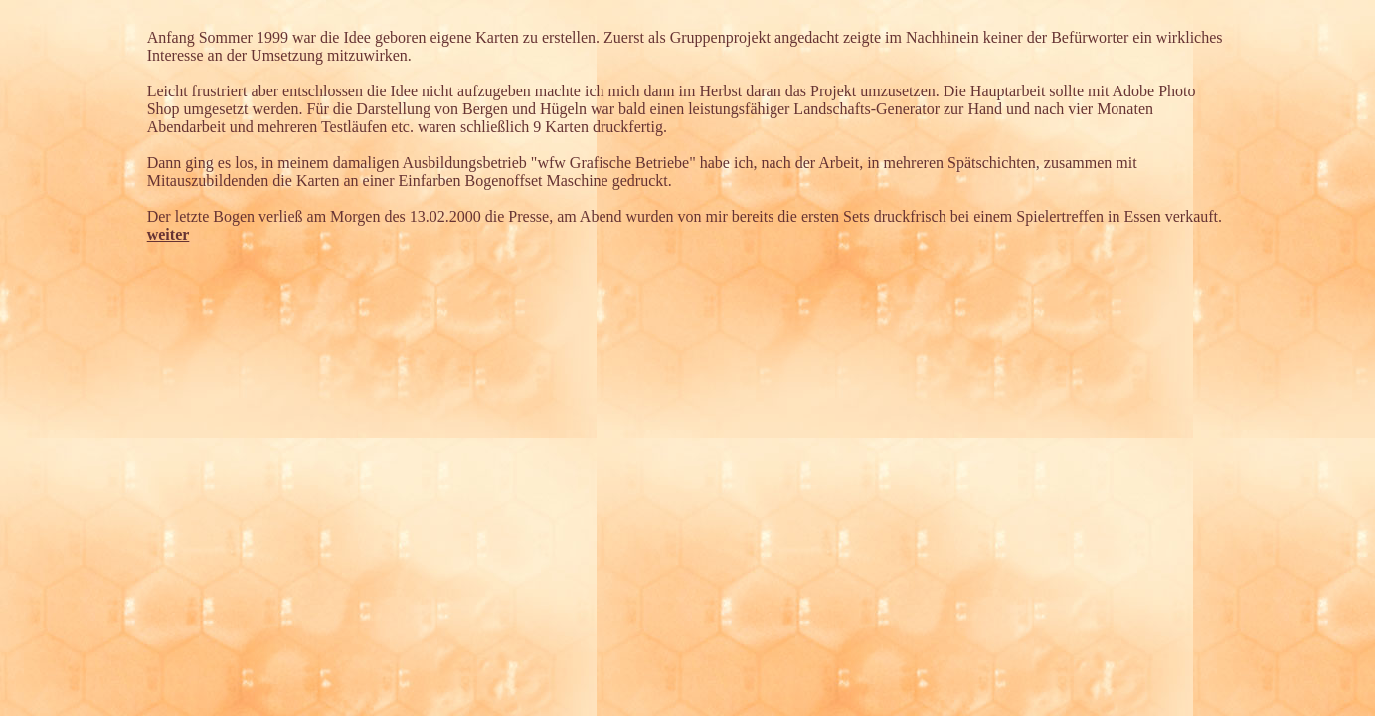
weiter (168, 234)
